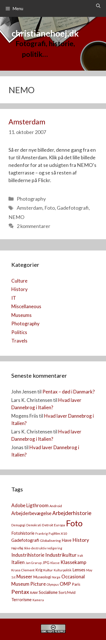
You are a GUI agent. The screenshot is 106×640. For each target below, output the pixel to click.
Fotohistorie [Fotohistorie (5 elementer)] (22, 533)
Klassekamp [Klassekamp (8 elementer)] (73, 562)
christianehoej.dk (45, 33)
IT (13, 298)
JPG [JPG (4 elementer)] (45, 562)
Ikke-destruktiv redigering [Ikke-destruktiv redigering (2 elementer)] (43, 548)
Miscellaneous (26, 306)
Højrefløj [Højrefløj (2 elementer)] (17, 548)
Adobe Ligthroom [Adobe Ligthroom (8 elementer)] (30, 505)
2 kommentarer (33, 226)
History (19, 289)
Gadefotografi (73, 208)
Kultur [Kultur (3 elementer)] (48, 570)
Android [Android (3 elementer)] (55, 506)
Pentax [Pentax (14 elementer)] (20, 591)
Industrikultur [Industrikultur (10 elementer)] (61, 555)
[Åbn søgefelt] (98, 5)
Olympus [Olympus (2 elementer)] (53, 584)
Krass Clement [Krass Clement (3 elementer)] (22, 570)
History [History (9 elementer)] (80, 540)
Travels (19, 341)
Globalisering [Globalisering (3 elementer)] (50, 540)
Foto (49, 208)
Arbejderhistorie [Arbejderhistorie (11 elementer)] (71, 513)
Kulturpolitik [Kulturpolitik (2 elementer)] (63, 570)
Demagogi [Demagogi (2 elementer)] (18, 525)
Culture (19, 281)
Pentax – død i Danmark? (68, 392)
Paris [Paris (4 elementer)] (76, 584)
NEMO (16, 217)
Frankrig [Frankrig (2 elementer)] (41, 533)
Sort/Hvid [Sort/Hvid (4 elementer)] (67, 592)
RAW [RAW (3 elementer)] (34, 592)
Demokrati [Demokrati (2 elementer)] (33, 525)
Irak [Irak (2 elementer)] (80, 555)
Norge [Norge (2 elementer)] (56, 577)
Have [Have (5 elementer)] (67, 540)
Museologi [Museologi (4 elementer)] (42, 577)
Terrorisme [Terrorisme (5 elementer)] (21, 599)
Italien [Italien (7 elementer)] (18, 562)
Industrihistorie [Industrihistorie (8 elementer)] (27, 555)
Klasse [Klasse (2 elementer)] (55, 563)
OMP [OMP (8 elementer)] (65, 584)
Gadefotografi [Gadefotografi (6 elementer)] (25, 540)
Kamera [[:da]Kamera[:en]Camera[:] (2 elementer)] (38, 600)
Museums (21, 315)
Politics (19, 332)
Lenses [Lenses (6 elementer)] (78, 569)
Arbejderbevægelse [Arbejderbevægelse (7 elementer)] (31, 513)
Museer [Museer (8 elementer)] (24, 576)
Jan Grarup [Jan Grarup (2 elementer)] (33, 563)
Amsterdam (26, 121)
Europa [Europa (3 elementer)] (59, 525)
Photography (31, 199)
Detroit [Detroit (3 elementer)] (47, 525)
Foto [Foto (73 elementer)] (74, 523)
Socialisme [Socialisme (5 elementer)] (48, 592)
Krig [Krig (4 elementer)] (38, 570)
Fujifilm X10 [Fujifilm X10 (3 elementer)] (58, 533)
